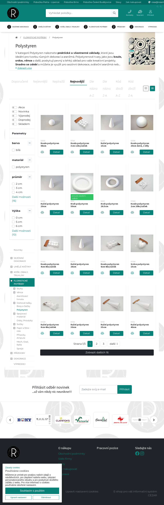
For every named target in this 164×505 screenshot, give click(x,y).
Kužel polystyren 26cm (80, 265)
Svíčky (20, 324)
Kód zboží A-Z (119, 88)
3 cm (19, 188)
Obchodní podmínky (18, 2)
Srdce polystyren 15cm (140, 265)
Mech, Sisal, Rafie (23, 343)
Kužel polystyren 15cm (110, 144)
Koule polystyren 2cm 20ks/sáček (140, 205)
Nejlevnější (40, 81)
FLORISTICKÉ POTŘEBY (95, 27)
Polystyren (57, 37)
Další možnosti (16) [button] (21, 198)
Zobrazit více (23, 68)
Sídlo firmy (65, 458)
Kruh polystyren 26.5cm (109, 205)
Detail (56, 152)
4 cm (19, 192)
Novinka (23, 111)
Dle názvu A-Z (94, 88)
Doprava (63, 474)
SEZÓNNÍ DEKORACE (18, 27)
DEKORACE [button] (20, 358)
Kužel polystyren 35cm (110, 326)
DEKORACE (137, 27)
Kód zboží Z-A (131, 88)
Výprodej (24, 115)
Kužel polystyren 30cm (80, 326)
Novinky (18, 250)
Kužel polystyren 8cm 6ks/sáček (50, 326)
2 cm (19, 183)
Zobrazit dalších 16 (97, 352)
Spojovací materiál (22, 315)
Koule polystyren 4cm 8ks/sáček (50, 265)
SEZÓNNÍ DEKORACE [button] (20, 259)
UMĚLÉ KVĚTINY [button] (22, 266)
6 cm (19, 226)
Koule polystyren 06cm (50, 144)
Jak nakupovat (133, 2)
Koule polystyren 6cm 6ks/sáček (110, 265)
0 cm (19, 217)
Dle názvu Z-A (107, 88)
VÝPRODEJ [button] (19, 364)
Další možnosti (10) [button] (21, 232)
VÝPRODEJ (152, 27)
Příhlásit (124, 389)
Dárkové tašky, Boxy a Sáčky (24, 304)
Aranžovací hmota (22, 297)
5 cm (19, 221)
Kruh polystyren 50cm (79, 205)
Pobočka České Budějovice (97, 2)
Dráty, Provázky (25, 320)
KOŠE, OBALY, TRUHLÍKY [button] (21, 274)
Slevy (118, 2)
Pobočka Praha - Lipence (46, 2)
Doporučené (20, 81)
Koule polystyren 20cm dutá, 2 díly (140, 144)
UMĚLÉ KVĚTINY (42, 27)
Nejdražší (59, 81)
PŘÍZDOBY (118, 27)
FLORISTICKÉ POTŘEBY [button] (21, 282)
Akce (21, 107)
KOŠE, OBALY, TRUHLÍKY (67, 27)
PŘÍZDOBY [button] (19, 353)
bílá (18, 150)
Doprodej (24, 119)
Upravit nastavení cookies (82, 491)
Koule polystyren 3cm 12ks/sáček (80, 144)
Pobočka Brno (71, 2)
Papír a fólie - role (23, 329)
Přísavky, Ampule (21, 336)
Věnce (20, 292)
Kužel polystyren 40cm (140, 326)
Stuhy (20, 288)
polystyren (22, 166)
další (114, 344)
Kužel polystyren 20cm (50, 205)
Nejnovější (77, 81)
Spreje (20, 348)
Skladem (24, 123)
